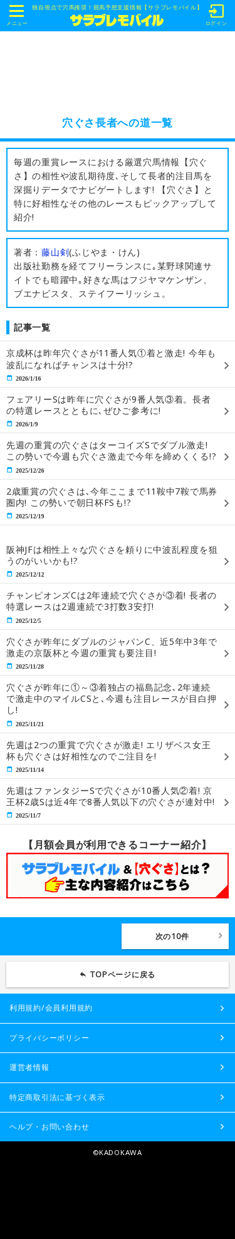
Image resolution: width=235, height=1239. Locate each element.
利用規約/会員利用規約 (51, 1007)
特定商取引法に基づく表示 (57, 1097)
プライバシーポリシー (49, 1037)
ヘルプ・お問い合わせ (49, 1126)
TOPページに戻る (123, 974)
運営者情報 (29, 1067)
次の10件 (172, 936)
